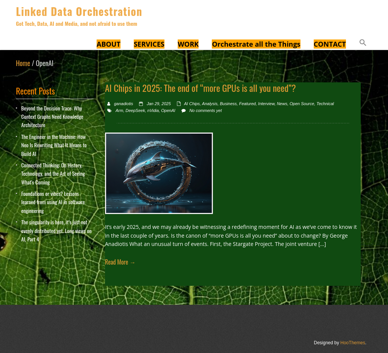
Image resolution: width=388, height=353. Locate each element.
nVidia (153, 110)
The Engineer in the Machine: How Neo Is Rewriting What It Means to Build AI (54, 145)
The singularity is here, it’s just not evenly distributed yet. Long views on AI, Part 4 (56, 230)
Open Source (301, 103)
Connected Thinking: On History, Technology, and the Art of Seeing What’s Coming (53, 173)
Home (23, 63)
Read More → (120, 261)
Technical (325, 103)
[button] (363, 43)
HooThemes (352, 342)
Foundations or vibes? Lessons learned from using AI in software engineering (53, 201)
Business (228, 103)
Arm (119, 110)
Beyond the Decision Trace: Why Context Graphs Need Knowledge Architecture (52, 116)
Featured (247, 103)
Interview (266, 103)
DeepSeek (135, 110)
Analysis (209, 103)
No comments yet (205, 110)
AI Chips (192, 103)
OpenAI (168, 110)
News (282, 103)
